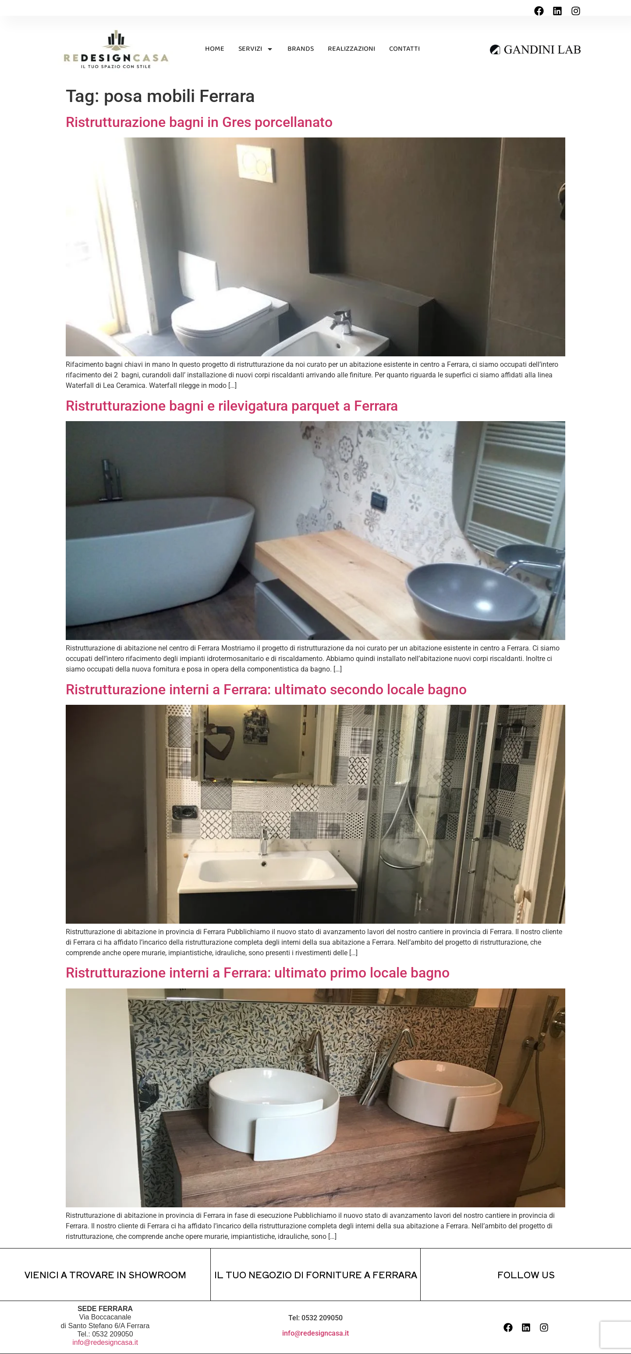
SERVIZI (255, 49)
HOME (214, 48)
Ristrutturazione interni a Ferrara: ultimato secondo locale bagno (266, 689)
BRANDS (300, 48)
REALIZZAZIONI (351, 48)
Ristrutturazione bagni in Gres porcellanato (199, 122)
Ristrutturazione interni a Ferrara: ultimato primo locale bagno (258, 972)
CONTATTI (404, 48)
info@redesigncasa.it (105, 1342)
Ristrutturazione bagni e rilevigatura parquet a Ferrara (232, 405)
